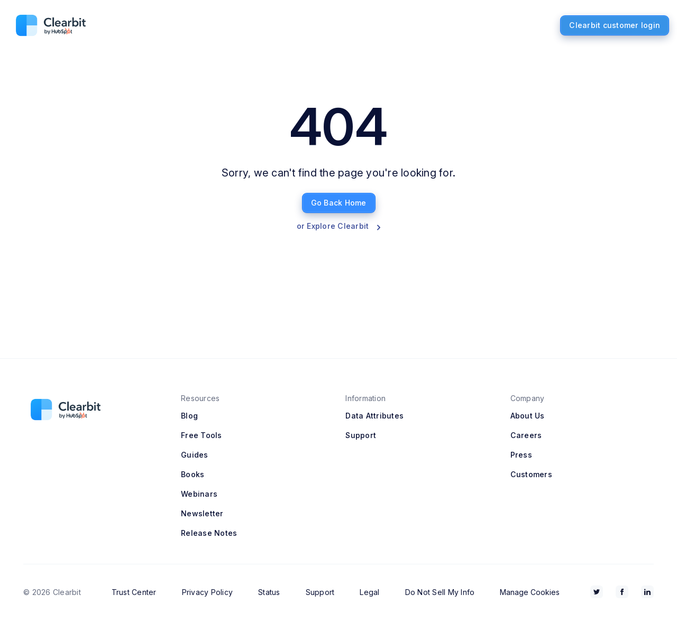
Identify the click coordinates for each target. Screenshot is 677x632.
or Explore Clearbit (339, 225)
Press (521, 454)
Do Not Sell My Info (440, 592)
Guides (194, 454)
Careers (526, 435)
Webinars (199, 493)
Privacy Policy (207, 592)
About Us (527, 415)
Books (192, 474)
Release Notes (209, 532)
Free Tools (201, 435)
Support (360, 435)
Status (269, 592)
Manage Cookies (530, 592)
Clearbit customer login (614, 25)
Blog (189, 415)
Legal (369, 592)
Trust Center (134, 592)
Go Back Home (339, 202)
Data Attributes (374, 415)
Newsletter (202, 513)
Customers (531, 474)
